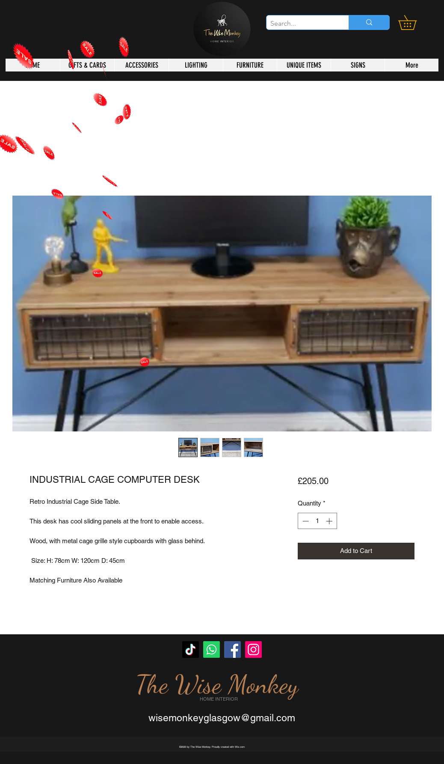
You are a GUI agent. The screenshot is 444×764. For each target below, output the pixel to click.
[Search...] (300, 23)
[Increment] (330, 521)
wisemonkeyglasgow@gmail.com (221, 717)
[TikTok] (190, 649)
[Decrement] (305, 521)
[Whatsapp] (211, 649)
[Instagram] (253, 649)
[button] (414, 22)
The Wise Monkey (217, 684)
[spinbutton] (317, 521)
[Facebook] (232, 649)
